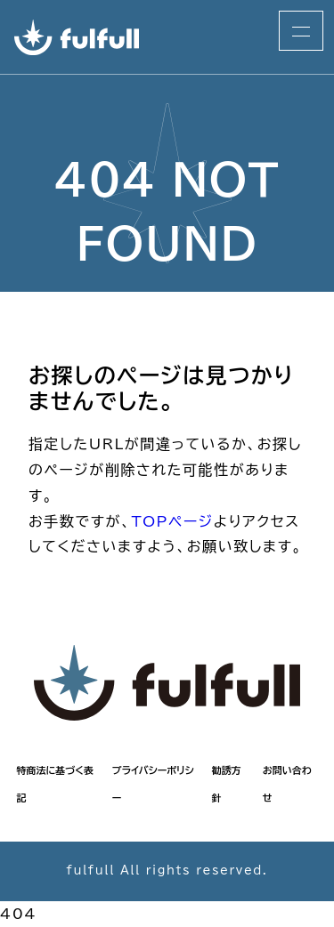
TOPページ (172, 521)
